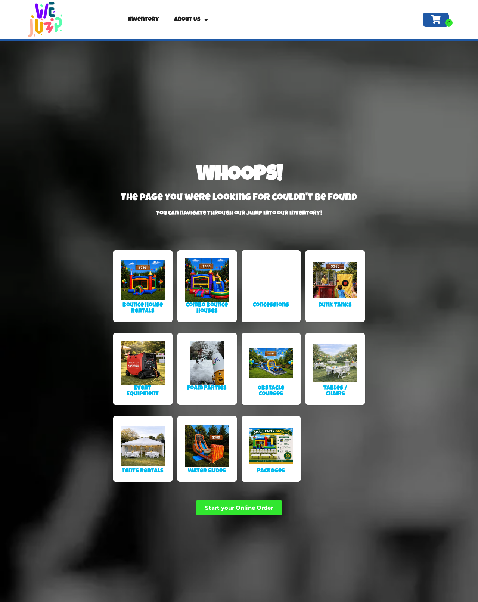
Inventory (143, 20)
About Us (191, 20)
